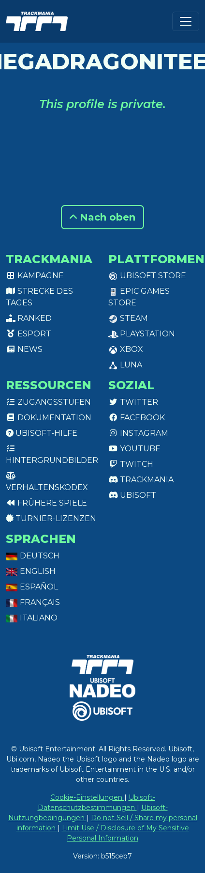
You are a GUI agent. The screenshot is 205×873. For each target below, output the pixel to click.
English (31, 571)
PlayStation (141, 333)
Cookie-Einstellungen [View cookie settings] (87, 797)
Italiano (32, 617)
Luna (125, 364)
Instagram (138, 433)
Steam (128, 318)
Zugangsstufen (48, 402)
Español (32, 586)
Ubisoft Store (147, 275)
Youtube (134, 448)
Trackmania (141, 479)
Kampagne (35, 275)
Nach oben (102, 217)
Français (33, 602)
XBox (125, 349)
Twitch (130, 464)
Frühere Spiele (46, 503)
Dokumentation (48, 417)
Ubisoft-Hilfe (41, 433)
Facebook (136, 417)
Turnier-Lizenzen (51, 518)
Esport (28, 333)
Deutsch (32, 555)
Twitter (133, 402)
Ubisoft (132, 495)
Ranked (29, 318)
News (24, 349)
